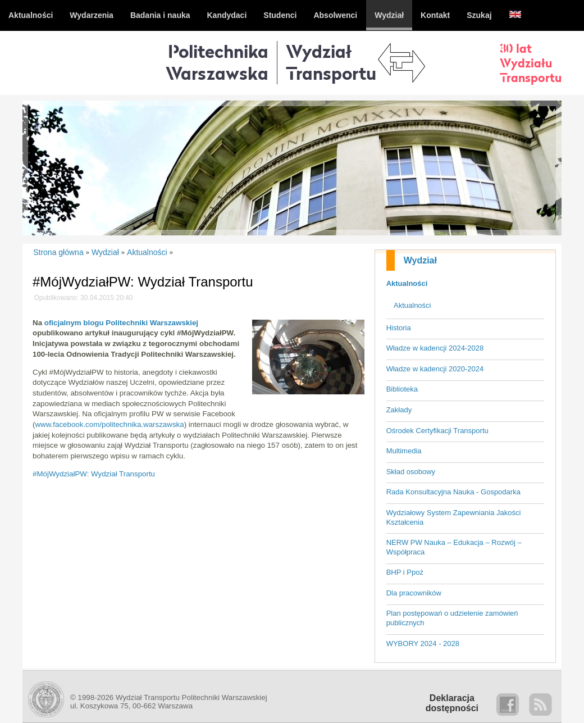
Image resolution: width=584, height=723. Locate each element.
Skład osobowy (410, 471)
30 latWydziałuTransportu (531, 63)
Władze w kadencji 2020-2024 (434, 369)
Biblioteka (402, 389)
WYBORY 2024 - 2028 (422, 643)
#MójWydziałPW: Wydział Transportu (94, 474)
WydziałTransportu (331, 62)
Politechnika (217, 62)
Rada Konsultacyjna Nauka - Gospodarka (453, 492)
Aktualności (407, 283)
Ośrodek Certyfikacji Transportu (437, 430)
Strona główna (58, 252)
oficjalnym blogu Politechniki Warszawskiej (121, 323)
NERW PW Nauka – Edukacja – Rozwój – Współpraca (454, 547)
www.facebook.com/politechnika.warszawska (109, 424)
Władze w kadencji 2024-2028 (434, 348)
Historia (398, 328)
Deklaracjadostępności (452, 703)
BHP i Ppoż (404, 572)
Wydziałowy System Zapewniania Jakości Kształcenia (453, 517)
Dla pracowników (413, 593)
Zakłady (399, 410)
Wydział (420, 260)
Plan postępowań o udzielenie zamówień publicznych (452, 618)
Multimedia (404, 451)
